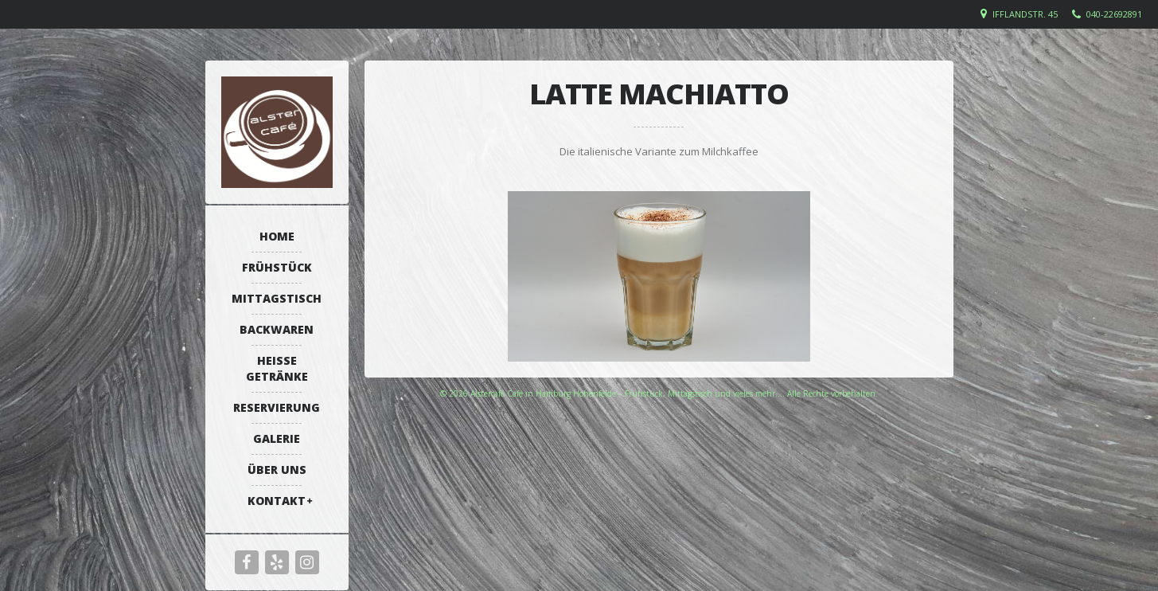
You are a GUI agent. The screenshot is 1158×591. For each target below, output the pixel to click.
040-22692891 (1114, 14)
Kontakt (277, 500)
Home (276, 236)
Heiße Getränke (277, 368)
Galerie (276, 438)
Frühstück (277, 267)
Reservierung (276, 407)
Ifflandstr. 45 (1025, 14)
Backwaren (277, 329)
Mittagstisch (277, 298)
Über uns (277, 469)
